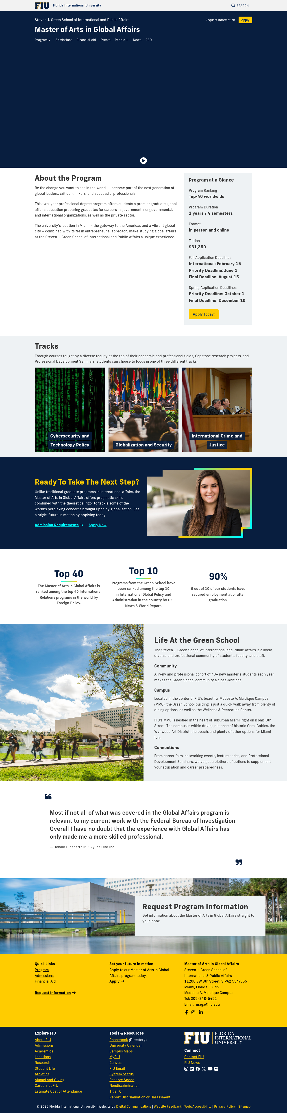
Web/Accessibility (197, 1106)
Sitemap (244, 1106)
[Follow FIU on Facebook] (199, 1069)
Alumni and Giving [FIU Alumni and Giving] (49, 1080)
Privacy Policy (225, 1106)
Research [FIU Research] (42, 1062)
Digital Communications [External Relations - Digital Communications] (133, 1106)
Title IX (115, 1091)
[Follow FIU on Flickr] (217, 1069)
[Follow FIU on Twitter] (205, 1069)
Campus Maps (121, 1051)
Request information (53, 992)
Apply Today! (204, 314)
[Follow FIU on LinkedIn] (193, 1069)
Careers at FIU (46, 1085)
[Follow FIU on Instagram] (187, 1069)
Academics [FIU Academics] (44, 1051)
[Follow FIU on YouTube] (211, 1069)
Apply (245, 20)
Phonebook (118, 1039)
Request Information (220, 20)
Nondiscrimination (124, 1085)
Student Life (45, 1068)
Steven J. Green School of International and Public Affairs (82, 19)
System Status (121, 1074)
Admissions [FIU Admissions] (44, 1045)
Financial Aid (45, 981)
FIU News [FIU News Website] (192, 1062)
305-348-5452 (204, 998)
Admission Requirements (57, 525)
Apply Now (98, 525)
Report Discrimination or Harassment (139, 1097)
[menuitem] (43, 40)
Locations (43, 1057)
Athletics (42, 1074)
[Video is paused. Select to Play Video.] (143, 160)
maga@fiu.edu (208, 1004)
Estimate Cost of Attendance (58, 1091)
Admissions (44, 975)
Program (42, 970)
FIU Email (117, 1068)
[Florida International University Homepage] (89, 5)
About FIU (43, 1039)
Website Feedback (168, 1106)
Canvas (115, 1062)
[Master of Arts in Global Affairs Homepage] (87, 29)
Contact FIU (194, 1057)
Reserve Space (121, 1080)
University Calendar (125, 1045)
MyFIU (114, 1057)
